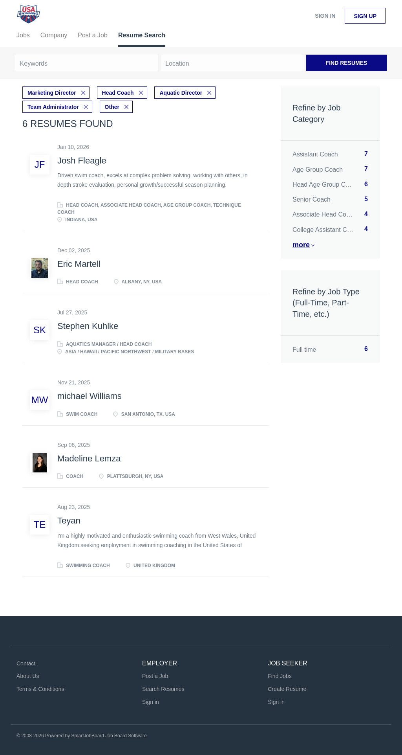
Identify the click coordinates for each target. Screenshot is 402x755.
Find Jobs (280, 676)
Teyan (68, 520)
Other (112, 107)
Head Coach (118, 93)
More (301, 245)
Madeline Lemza (89, 458)
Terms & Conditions (40, 689)
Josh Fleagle (81, 160)
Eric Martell (78, 264)
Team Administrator (53, 107)
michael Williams (89, 396)
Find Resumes (346, 63)
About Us (27, 676)
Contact (25, 663)
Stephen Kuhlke (87, 326)
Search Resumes (163, 689)
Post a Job (155, 676)
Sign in (325, 16)
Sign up (365, 16)
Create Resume (287, 689)
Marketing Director (51, 93)
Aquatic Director (180, 93)
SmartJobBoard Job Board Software (109, 735)
